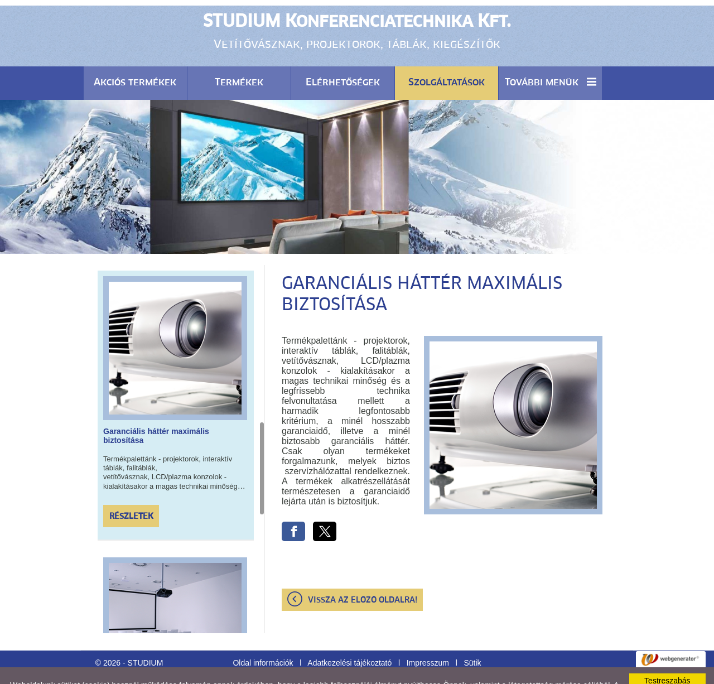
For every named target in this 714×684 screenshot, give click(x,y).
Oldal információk (263, 634)
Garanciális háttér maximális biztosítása (156, 408)
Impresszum (428, 634)
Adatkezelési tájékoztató (349, 634)
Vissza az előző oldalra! (362, 572)
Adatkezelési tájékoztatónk (320, 666)
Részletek (131, 489)
